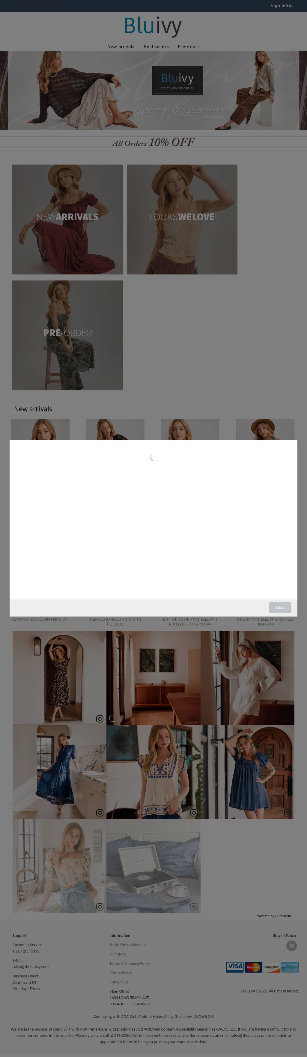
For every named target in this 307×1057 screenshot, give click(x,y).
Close (280, 607)
